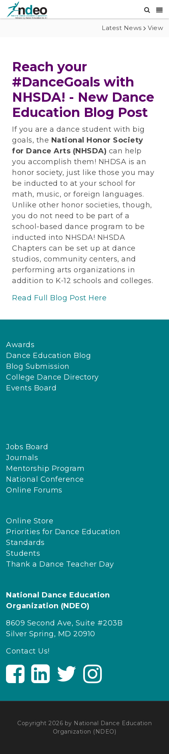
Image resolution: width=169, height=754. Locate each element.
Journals (22, 457)
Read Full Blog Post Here (59, 298)
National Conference (45, 479)
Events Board (31, 388)
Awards (20, 344)
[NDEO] (26, 9)
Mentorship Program (45, 468)
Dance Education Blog (48, 355)
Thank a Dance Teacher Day (60, 564)
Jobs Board (27, 446)
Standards (25, 542)
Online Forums (34, 490)
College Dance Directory (52, 377)
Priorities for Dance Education (63, 531)
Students (23, 553)
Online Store (29, 521)
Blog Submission (38, 366)
